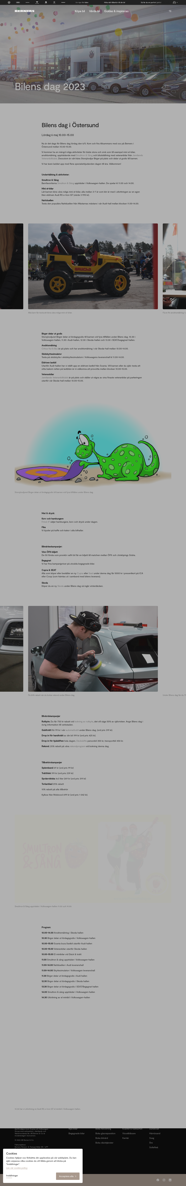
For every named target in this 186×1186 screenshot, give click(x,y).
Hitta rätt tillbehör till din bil (149, 2)
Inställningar (12, 1175)
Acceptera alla (67, 1176)
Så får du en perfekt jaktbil (84, 2)
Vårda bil (94, 11)
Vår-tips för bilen (116, 2)
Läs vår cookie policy (17, 1168)
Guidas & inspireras (116, 11)
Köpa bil (80, 11)
